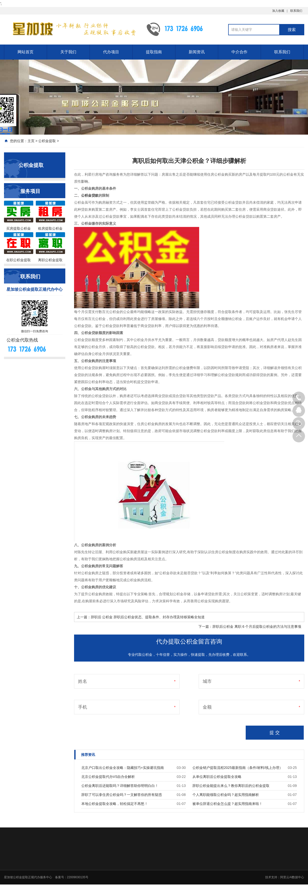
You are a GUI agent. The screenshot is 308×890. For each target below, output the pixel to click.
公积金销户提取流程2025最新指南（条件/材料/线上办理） (237, 768)
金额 (207, 707)
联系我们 (296, 11)
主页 (31, 141)
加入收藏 (278, 11)
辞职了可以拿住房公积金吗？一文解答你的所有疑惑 (121, 795)
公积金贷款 (90, 195)
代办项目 (111, 52)
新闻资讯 (197, 52)
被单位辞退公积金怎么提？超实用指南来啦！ (227, 804)
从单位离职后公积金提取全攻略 (216, 777)
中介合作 (239, 52)
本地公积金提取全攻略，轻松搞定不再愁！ (114, 804)
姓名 (82, 681)
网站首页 (26, 52)
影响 (84, 181)
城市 (207, 681)
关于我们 (68, 52)
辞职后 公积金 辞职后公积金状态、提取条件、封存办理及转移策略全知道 (148, 617)
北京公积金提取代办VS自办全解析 (108, 777)
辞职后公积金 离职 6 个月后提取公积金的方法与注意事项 (256, 627)
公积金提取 (47, 141)
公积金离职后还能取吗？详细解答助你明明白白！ (119, 786)
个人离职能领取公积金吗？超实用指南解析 (225, 795)
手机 (82, 707)
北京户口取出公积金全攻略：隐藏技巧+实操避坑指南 (122, 768)
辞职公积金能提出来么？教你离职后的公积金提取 (230, 786)
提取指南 (154, 52)
